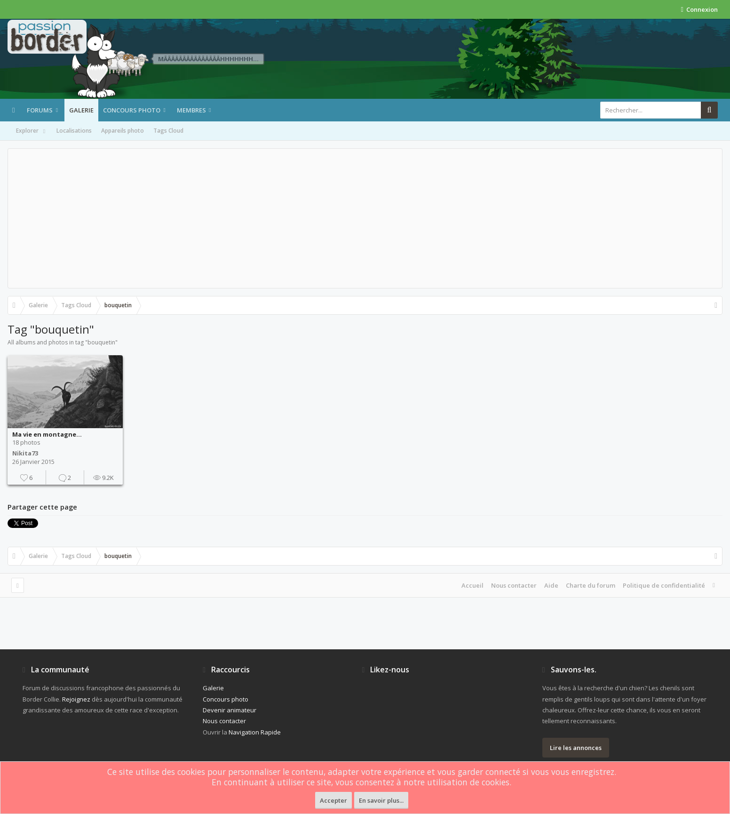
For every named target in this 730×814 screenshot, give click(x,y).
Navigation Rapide (255, 732)
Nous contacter (514, 585)
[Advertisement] (365, 218)
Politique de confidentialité (664, 585)
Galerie (81, 110)
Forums (40, 110)
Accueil (472, 585)
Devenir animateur (229, 710)
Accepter (333, 800)
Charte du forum (590, 585)
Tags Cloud (168, 131)
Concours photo (131, 110)
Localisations (74, 131)
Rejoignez (76, 699)
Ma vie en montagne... (47, 434)
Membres (191, 110)
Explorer (31, 131)
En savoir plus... (381, 800)
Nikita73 (25, 453)
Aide (551, 585)
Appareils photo (122, 131)
